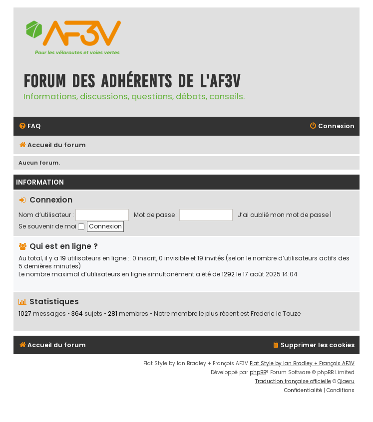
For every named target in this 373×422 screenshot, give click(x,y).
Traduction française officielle (293, 381)
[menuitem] (29, 126)
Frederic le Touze (276, 314)
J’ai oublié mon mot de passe (283, 215)
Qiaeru (346, 381)
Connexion (50, 200)
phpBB (258, 372)
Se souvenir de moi (51, 226)
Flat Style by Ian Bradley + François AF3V (302, 363)
